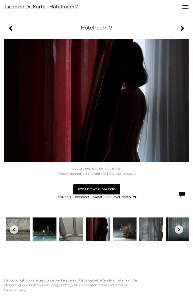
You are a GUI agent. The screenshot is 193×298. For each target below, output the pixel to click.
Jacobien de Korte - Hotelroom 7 (41, 7)
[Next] (179, 229)
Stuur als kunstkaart (96, 197)
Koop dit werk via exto (96, 189)
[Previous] (14, 229)
